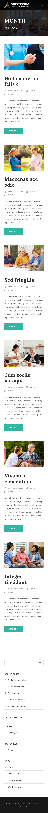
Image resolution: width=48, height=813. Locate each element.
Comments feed (15, 780)
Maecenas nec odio (21, 182)
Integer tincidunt (15, 579)
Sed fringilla (19, 280)
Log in (10, 767)
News (10, 94)
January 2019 (13, 732)
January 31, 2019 (15, 91)
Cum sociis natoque (17, 378)
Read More (13, 131)
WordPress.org (14, 787)
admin (32, 91)
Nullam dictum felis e (22, 81)
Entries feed (13, 773)
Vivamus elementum (17, 478)
